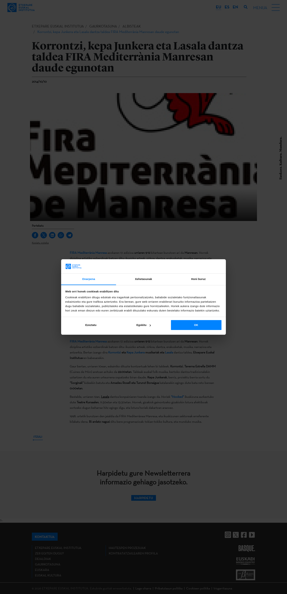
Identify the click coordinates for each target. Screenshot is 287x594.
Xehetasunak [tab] (143, 279)
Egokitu (143, 324)
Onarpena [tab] (88, 279)
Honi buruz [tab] (198, 279)
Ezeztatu (90, 324)
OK (196, 324)
